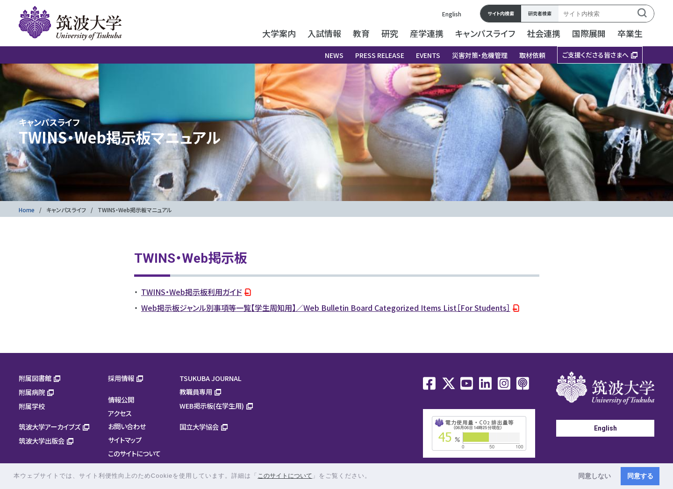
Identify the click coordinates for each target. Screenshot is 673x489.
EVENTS (428, 55)
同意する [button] (640, 476)
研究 (389, 33)
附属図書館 (35, 378)
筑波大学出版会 (41, 441)
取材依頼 (532, 55)
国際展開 (589, 33)
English (451, 14)
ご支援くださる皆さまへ (595, 54)
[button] (374, 476)
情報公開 (121, 399)
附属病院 (32, 392)
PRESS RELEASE (379, 55)
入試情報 (324, 33)
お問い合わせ (127, 426)
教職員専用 (195, 391)
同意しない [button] (594, 476)
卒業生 (630, 33)
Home (27, 210)
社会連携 (543, 33)
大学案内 (279, 33)
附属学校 (32, 406)
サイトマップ (125, 440)
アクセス (120, 413)
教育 (361, 33)
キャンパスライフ (485, 33)
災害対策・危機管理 (480, 55)
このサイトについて (134, 453)
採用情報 (121, 378)
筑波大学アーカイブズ (49, 426)
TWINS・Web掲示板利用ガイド (191, 291)
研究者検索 (539, 13)
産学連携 (427, 33)
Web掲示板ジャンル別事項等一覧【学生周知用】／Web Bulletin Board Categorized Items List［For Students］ (325, 307)
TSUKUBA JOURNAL (210, 378)
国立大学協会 (199, 426)
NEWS (334, 55)
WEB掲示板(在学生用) (211, 405)
